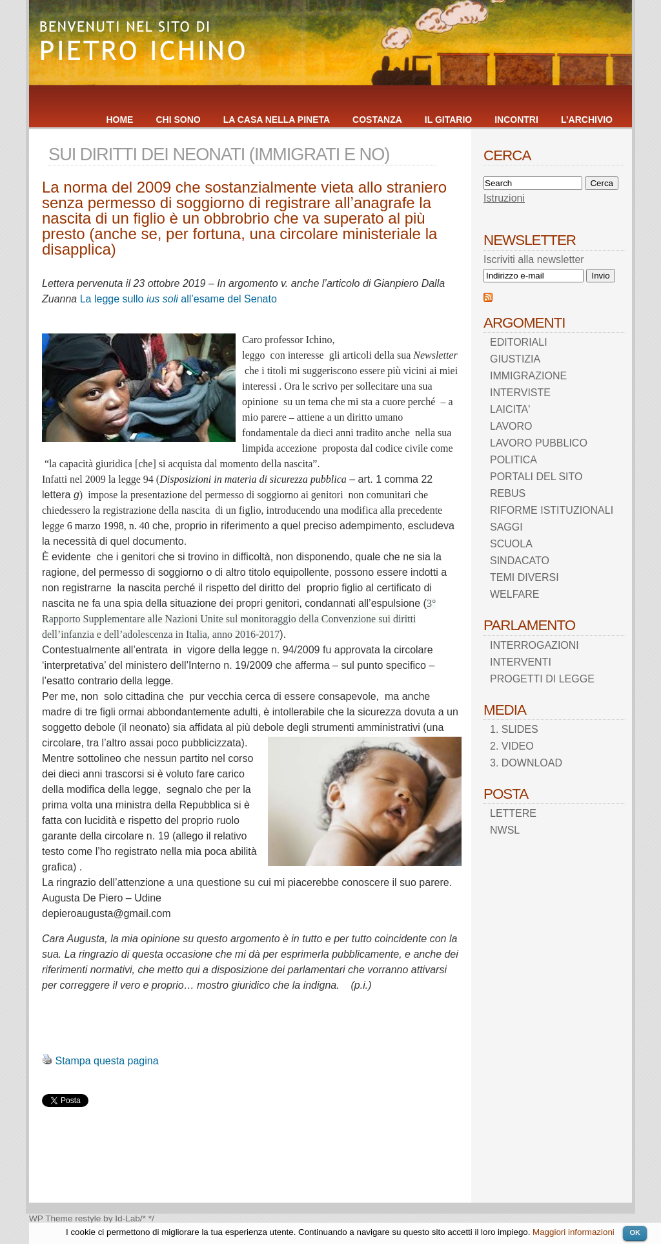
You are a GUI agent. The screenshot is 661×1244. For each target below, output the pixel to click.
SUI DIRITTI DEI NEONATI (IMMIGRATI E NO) (218, 154)
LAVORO (511, 426)
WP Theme (51, 1218)
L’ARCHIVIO (587, 119)
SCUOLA (511, 543)
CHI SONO (178, 119)
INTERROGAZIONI (534, 645)
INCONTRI (516, 119)
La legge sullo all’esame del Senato (178, 298)
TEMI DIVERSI (524, 577)
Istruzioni (504, 198)
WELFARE (514, 594)
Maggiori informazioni (574, 1232)
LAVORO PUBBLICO (538, 443)
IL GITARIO (448, 119)
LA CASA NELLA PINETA (276, 119)
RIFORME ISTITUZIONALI (551, 510)
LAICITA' (510, 409)
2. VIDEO (512, 746)
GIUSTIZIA (515, 358)
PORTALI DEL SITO (536, 476)
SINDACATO (519, 560)
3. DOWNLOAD (526, 762)
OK (634, 1232)
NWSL (505, 830)
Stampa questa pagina (106, 1060)
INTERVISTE (520, 392)
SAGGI (506, 527)
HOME (119, 119)
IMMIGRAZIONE (528, 375)
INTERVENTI (520, 662)
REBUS (507, 493)
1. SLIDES (514, 729)
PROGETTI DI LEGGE (542, 678)
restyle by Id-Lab (107, 1218)
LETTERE (513, 813)
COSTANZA (377, 119)
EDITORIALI (518, 342)
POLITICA (513, 459)
